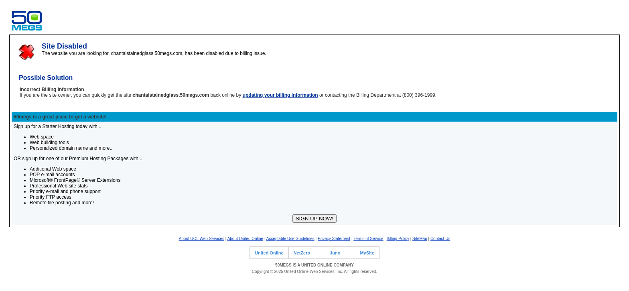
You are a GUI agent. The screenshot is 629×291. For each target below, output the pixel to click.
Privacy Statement (334, 238)
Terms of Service (368, 238)
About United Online (245, 238)
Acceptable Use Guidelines (290, 238)
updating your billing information (280, 95)
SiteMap (419, 238)
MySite (367, 252)
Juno (335, 252)
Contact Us (440, 238)
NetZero (302, 252)
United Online (269, 252)
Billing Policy (398, 238)
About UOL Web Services (201, 238)
